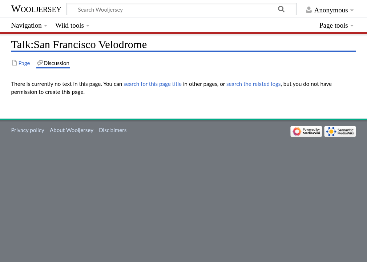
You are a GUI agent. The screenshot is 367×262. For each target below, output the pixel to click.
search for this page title (153, 83)
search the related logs (253, 83)
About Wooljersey (71, 130)
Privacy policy (27, 130)
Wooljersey (36, 8)
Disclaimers (112, 130)
